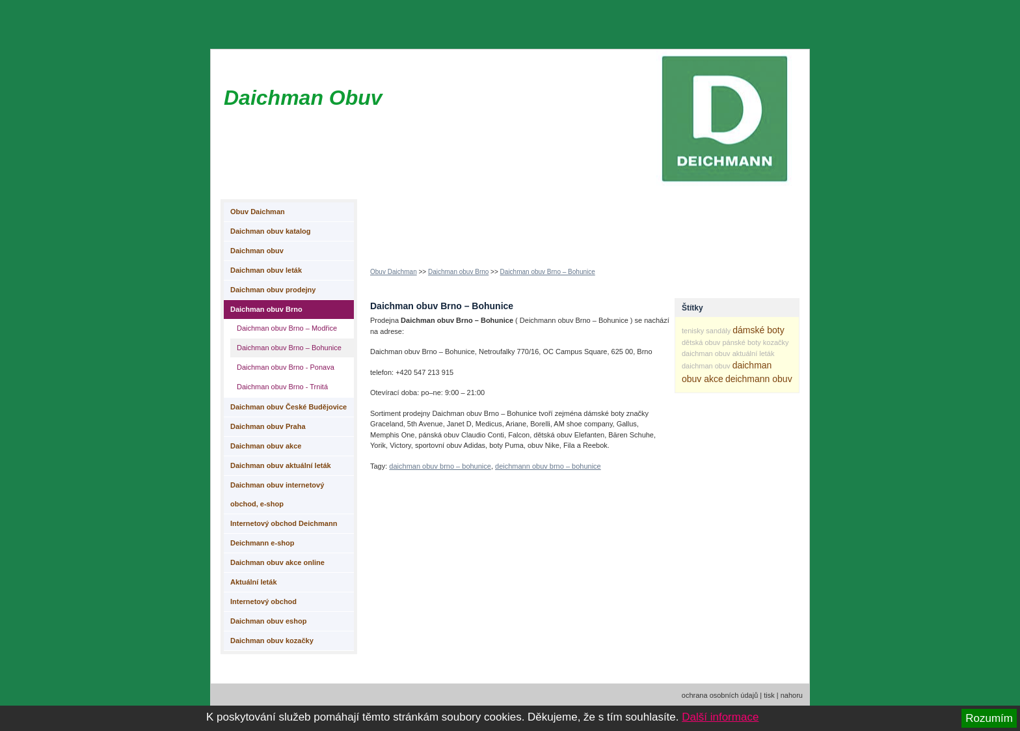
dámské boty (758, 330)
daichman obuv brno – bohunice (440, 466)
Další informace (720, 717)
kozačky (776, 342)
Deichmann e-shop (262, 543)
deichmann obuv (758, 379)
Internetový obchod (263, 601)
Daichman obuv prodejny (272, 290)
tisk (769, 695)
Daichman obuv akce (265, 446)
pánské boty (741, 342)
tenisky (693, 331)
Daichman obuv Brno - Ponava (285, 367)
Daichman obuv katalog (270, 231)
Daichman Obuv (303, 97)
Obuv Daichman (393, 271)
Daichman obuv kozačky (272, 640)
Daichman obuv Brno (458, 271)
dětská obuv (701, 342)
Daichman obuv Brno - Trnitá (282, 387)
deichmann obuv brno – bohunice (548, 466)
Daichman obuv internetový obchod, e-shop (277, 494)
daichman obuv (706, 366)
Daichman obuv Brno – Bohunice (547, 271)
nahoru (792, 695)
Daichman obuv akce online (277, 562)
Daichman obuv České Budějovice (288, 407)
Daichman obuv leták (266, 270)
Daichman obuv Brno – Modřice (287, 328)
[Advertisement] (607, 222)
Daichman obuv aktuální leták (280, 465)
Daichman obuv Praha (268, 426)
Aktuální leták (253, 582)
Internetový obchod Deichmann (283, 523)
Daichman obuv (257, 251)
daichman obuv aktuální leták (728, 353)
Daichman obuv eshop (268, 621)
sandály (718, 331)
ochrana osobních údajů (720, 695)
